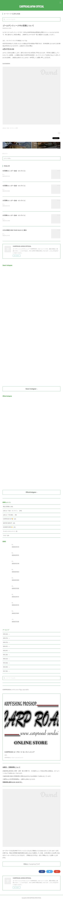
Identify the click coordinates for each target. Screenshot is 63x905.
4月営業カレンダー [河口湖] (19, 570)
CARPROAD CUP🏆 (9, 519)
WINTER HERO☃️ (9, 523)
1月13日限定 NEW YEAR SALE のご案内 (15, 230)
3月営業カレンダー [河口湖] (19, 595)
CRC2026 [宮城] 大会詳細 (18, 562)
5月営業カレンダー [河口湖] (19, 545)
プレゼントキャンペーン (10, 532)
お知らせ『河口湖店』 (10, 515)
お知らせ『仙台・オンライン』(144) (10, 128)
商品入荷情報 (8, 507)
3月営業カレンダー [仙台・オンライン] (14, 201)
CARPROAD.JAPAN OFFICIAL (31, 6)
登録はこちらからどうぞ (31, 868)
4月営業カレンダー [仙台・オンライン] (14, 186)
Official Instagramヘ (31, 493)
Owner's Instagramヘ (32, 389)
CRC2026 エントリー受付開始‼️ (19, 586)
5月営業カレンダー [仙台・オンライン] (14, 171)
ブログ (6, 536)
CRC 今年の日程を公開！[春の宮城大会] (22, 611)
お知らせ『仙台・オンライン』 (12, 511)
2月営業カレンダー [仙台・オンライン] (14, 216)
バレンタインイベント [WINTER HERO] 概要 (23, 620)
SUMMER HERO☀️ (9, 527)
